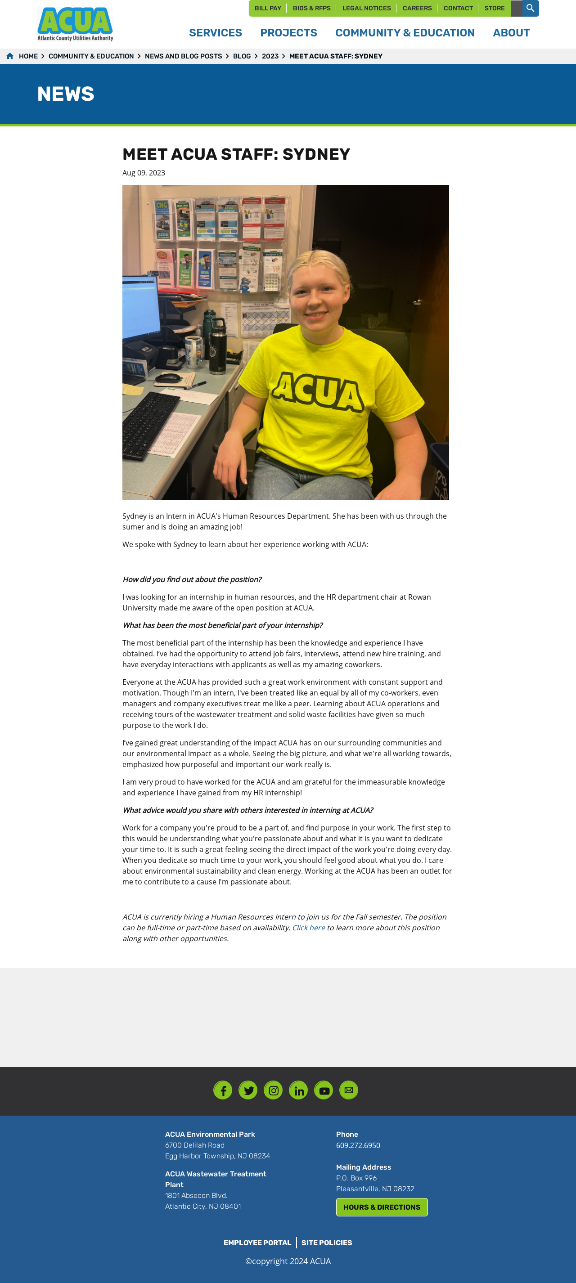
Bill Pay (268, 8)
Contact (458, 8)
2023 (270, 56)
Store (495, 8)
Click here (308, 928)
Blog (242, 56)
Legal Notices (366, 8)
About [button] (511, 33)
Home (28, 56)
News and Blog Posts (183, 56)
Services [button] (215, 33)
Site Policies (327, 1242)
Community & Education (91, 56)
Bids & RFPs (312, 8)
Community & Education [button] (405, 33)
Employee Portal (258, 1242)
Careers (417, 8)
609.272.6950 (358, 1145)
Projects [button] (288, 33)
